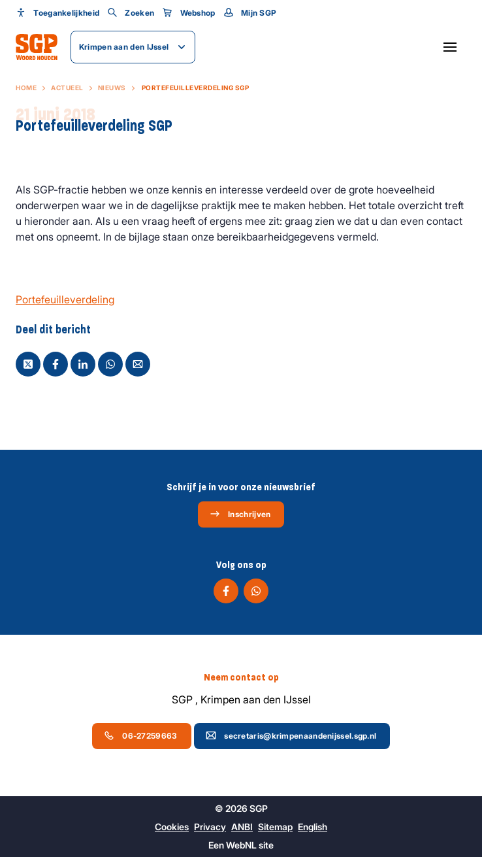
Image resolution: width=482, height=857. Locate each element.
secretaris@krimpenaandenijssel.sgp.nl (291, 735)
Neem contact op (241, 677)
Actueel (67, 88)
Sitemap (275, 826)
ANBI (242, 826)
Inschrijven (240, 514)
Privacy (210, 826)
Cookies (172, 826)
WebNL (241, 844)
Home (26, 88)
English (312, 826)
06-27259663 (140, 735)
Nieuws (112, 88)
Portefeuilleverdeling (65, 299)
